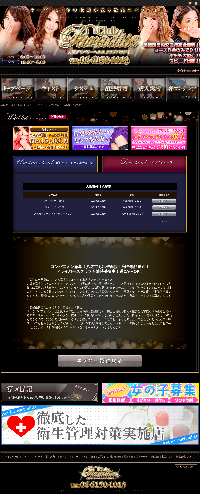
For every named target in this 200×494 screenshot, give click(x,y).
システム (83, 90)
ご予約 (101, 456)
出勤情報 (116, 90)
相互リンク (168, 456)
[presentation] (55, 163)
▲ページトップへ (169, 222)
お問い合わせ (114, 456)
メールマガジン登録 (84, 456)
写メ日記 (49, 393)
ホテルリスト (64, 456)
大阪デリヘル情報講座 (147, 456)
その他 (183, 90)
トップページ (17, 90)
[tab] (55, 164)
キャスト (50, 90)
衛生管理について (185, 456)
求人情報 (149, 90)
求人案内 (50, 456)
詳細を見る (164, 201)
